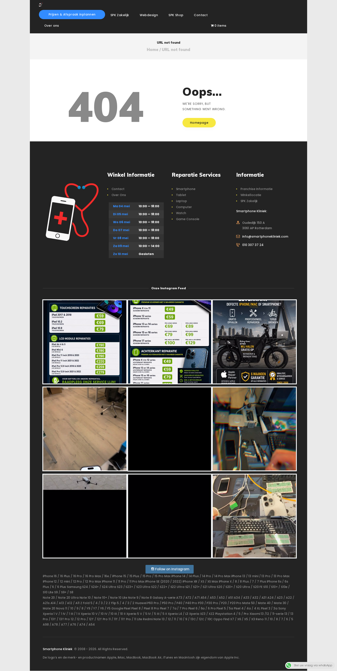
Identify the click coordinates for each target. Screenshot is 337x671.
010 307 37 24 (252, 245)
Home (152, 49)
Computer (184, 207)
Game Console (187, 219)
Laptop (181, 201)
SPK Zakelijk (249, 201)
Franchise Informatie (256, 189)
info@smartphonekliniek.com (265, 236)
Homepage (199, 123)
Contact (118, 189)
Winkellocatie (250, 195)
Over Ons (119, 195)
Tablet (181, 195)
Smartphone (185, 189)
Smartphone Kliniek (58, 649)
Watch (181, 213)
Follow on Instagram (170, 569)
